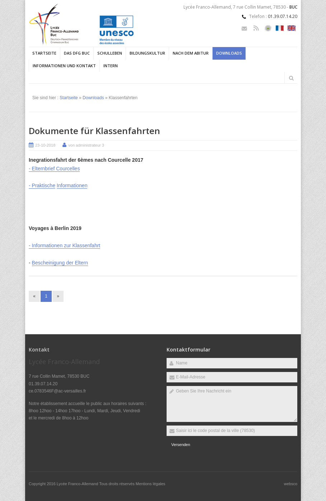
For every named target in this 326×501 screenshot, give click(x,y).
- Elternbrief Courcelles (54, 168)
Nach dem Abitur (191, 53)
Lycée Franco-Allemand (78, 484)
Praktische (43, 185)
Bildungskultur (147, 53)
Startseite (44, 53)
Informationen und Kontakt (64, 65)
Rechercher (291, 78)
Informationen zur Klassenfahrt (66, 245)
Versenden (180, 444)
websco (290, 484)
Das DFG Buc (77, 53)
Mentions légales (151, 484)
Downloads (229, 53)
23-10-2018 (45, 145)
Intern (110, 65)
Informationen (72, 185)
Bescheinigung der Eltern (60, 263)
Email (244, 28)
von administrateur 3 (86, 145)
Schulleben (109, 53)
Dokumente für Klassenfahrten (94, 131)
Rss (256, 28)
